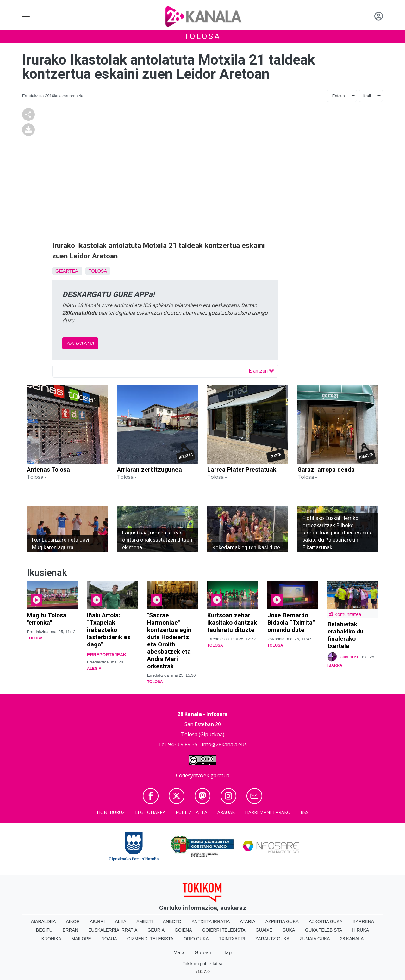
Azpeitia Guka (282, 921)
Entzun (338, 95)
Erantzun (261, 371)
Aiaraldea (43, 921)
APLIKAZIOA (80, 343)
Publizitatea (191, 812)
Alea (120, 921)
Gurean (203, 952)
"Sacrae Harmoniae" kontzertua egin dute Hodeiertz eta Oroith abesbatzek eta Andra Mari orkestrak (169, 641)
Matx (178, 952)
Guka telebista (323, 930)
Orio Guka (196, 938)
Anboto (172, 921)
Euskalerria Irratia (112, 930)
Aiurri (97, 921)
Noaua (109, 938)
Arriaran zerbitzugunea (149, 469)
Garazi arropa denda (326, 469)
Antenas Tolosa (48, 469)
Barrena (363, 921)
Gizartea (66, 271)
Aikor (73, 921)
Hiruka (360, 930)
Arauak (226, 812)
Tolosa (202, 36)
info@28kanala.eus (224, 744)
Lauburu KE (349, 657)
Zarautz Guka (272, 938)
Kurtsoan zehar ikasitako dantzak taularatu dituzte (232, 622)
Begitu (44, 930)
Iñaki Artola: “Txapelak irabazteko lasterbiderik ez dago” (109, 630)
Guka (289, 930)
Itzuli (367, 95)
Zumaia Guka (315, 938)
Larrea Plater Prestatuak (241, 469)
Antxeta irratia (211, 921)
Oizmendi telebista (150, 938)
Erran (70, 930)
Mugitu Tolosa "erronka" (46, 619)
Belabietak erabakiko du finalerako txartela (345, 635)
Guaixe (264, 930)
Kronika (51, 938)
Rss (304, 812)
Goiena (183, 930)
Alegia (94, 668)
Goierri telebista (223, 930)
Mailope (81, 938)
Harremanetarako (267, 812)
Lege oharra (150, 812)
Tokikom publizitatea (202, 963)
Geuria (156, 930)
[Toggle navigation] (26, 16)
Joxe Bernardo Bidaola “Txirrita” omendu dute (291, 622)
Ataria (247, 921)
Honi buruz (111, 812)
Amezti (144, 921)
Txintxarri (232, 938)
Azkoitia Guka (326, 921)
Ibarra (334, 665)
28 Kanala (352, 938)
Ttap (226, 952)
